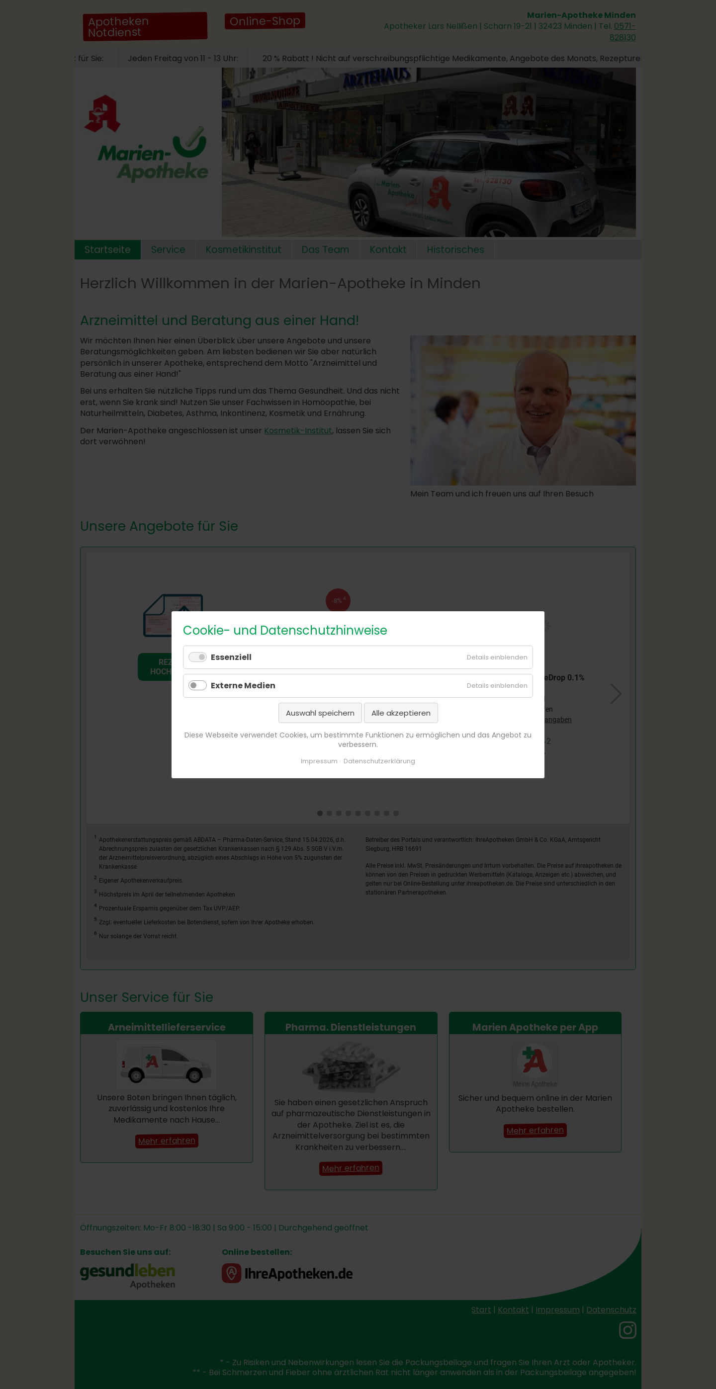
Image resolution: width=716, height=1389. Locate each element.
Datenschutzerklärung (379, 760)
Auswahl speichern (320, 712)
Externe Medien (243, 685)
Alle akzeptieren (401, 712)
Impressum (319, 760)
